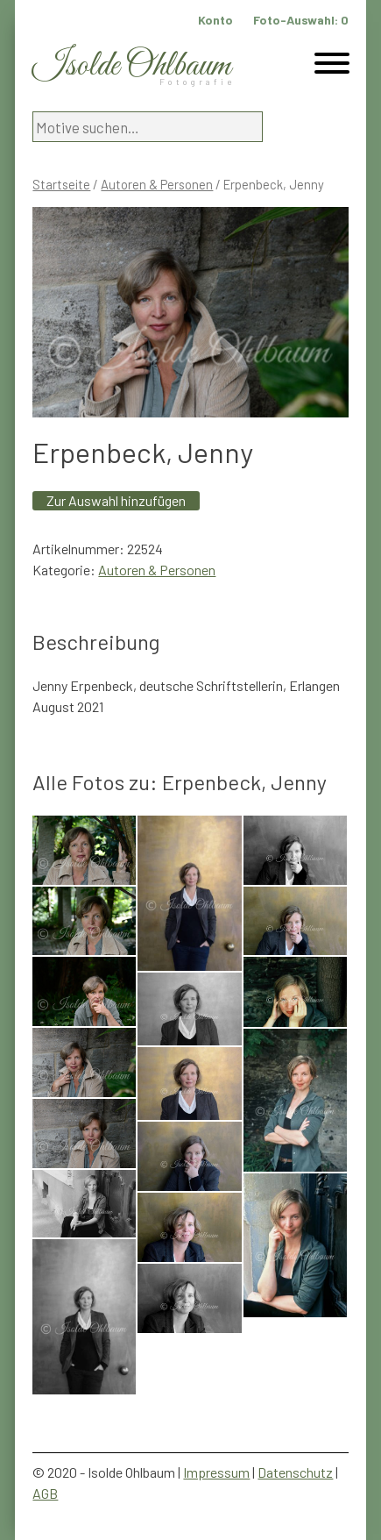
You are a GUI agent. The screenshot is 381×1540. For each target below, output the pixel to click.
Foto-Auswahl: (301, 19)
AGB (45, 1493)
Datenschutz (295, 1472)
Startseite (61, 184)
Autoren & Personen (157, 184)
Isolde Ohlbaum (131, 66)
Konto (215, 19)
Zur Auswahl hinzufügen (116, 500)
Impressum (216, 1472)
